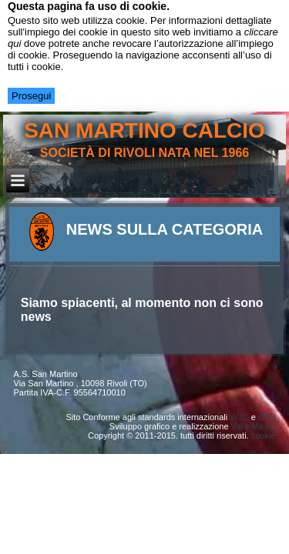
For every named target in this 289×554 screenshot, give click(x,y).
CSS (267, 417)
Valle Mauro (253, 426)
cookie (263, 435)
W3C (239, 417)
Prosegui (31, 96)
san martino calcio (144, 130)
